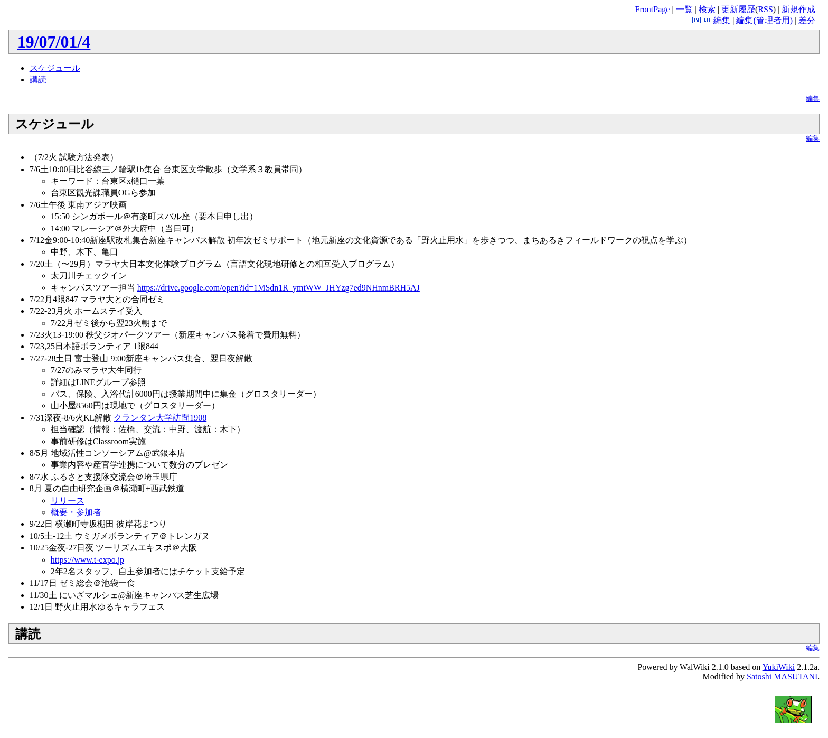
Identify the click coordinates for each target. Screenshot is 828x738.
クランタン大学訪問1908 (160, 417)
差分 (806, 20)
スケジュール (55, 67)
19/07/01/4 (54, 41)
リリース (67, 500)
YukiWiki (779, 666)
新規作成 (798, 9)
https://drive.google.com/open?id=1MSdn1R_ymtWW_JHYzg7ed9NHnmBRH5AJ (278, 287)
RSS (765, 9)
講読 (38, 79)
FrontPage (652, 9)
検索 (707, 9)
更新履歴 (738, 9)
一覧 (684, 9)
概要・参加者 (76, 512)
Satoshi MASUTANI (782, 676)
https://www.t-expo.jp (87, 559)
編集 (721, 20)
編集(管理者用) (764, 20)
